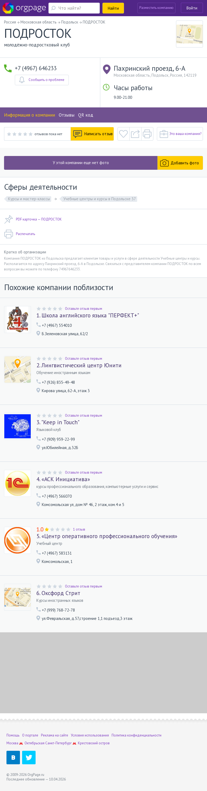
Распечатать (19, 234)
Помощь (12, 735)
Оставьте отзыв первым (83, 308)
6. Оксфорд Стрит (58, 593)
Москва (12, 743)
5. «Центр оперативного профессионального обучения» (106, 536)
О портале (30, 735)
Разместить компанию (156, 7)
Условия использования (90, 735)
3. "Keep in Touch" (58, 422)
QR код (85, 115)
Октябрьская (34, 743)
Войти (192, 8)
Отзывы (66, 115)
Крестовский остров (94, 743)
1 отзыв (79, 529)
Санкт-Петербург (58, 743)
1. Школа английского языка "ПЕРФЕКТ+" (87, 315)
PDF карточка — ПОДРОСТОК (33, 219)
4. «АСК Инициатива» (63, 479)
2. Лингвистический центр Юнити (79, 365)
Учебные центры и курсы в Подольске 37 (99, 198)
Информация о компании (29, 115)
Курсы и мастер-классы (29, 198)
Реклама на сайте (54, 735)
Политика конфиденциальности (136, 735)
